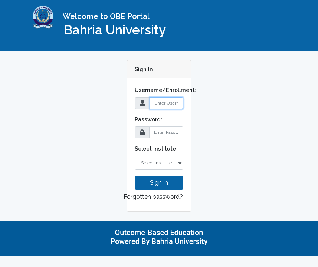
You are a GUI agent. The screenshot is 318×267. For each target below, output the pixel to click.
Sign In (159, 182)
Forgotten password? (153, 196)
